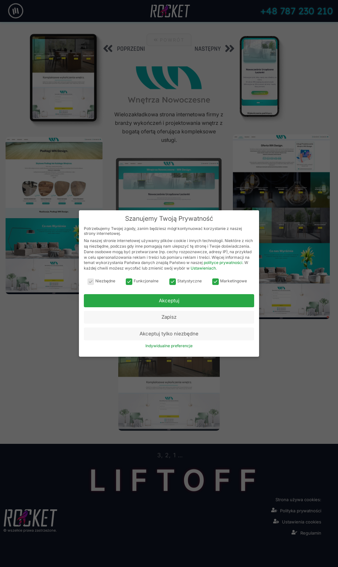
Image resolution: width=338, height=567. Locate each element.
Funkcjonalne (142, 280)
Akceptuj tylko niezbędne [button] (169, 334)
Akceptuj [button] (169, 300)
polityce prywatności (223, 262)
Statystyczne (185, 280)
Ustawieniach (203, 268)
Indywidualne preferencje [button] (169, 345)
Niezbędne (101, 280)
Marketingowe (229, 280)
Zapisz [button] (169, 317)
